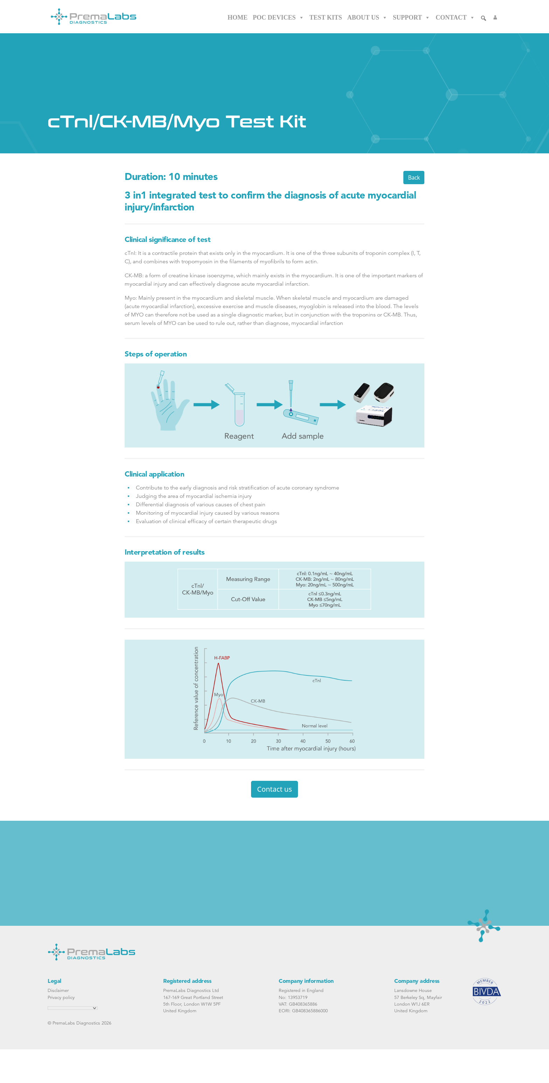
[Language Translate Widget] (73, 1008)
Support (411, 17)
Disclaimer (58, 990)
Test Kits (326, 17)
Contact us (274, 789)
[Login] (495, 17)
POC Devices (278, 17)
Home (238, 17)
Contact (455, 17)
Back (414, 177)
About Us (367, 17)
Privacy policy (61, 997)
